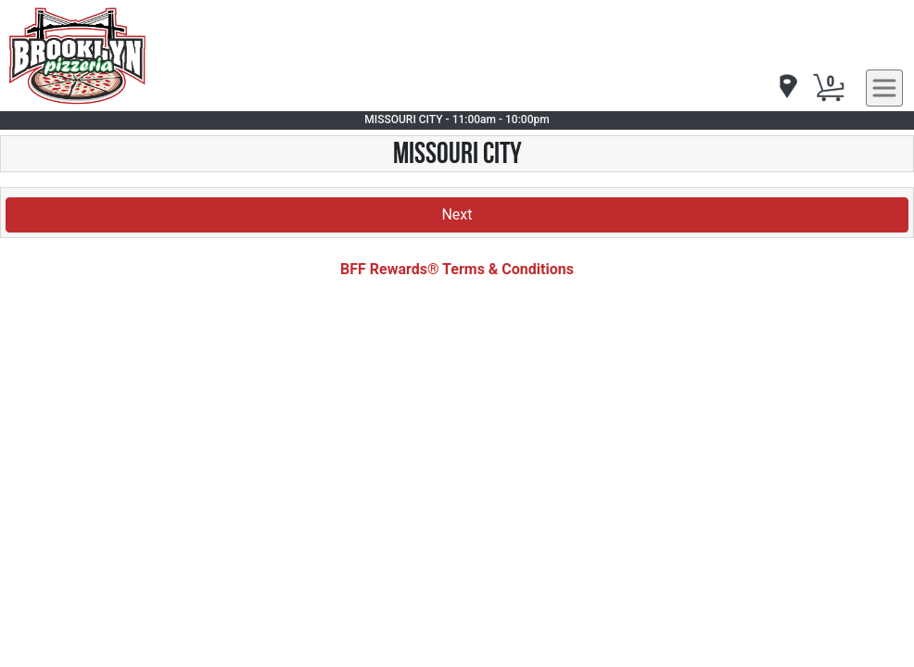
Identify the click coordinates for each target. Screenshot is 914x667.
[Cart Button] (828, 88)
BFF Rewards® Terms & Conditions (457, 269)
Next (456, 214)
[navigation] (787, 87)
